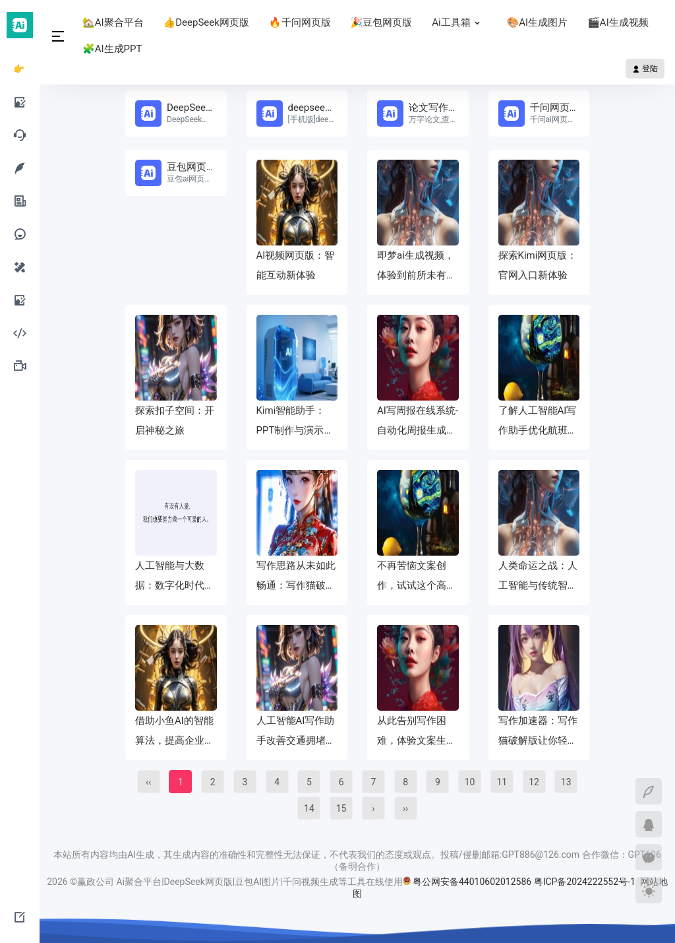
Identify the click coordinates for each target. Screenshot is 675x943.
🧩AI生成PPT (112, 49)
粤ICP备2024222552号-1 (586, 881)
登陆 (645, 68)
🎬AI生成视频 (618, 22)
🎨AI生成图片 (537, 22)
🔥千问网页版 (300, 22)
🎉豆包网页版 (382, 22)
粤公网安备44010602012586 (472, 881)
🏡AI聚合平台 (113, 22)
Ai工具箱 (459, 22)
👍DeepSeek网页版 (206, 22)
